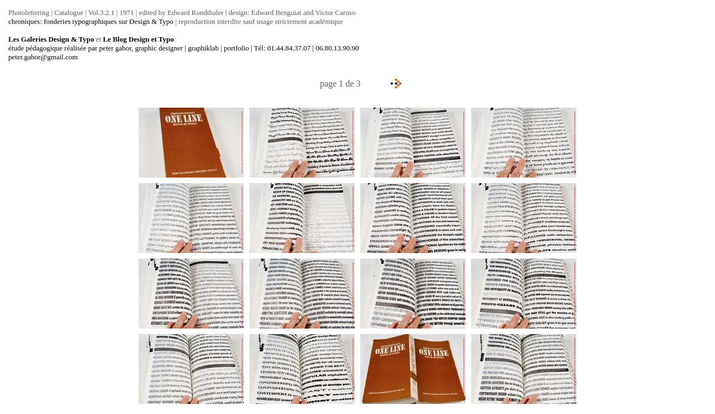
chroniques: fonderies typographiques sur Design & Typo (90, 21)
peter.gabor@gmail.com (43, 57)
